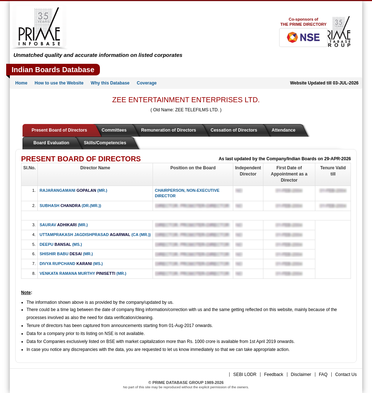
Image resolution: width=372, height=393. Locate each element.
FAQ (323, 374)
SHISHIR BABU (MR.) (66, 254)
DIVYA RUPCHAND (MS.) (71, 263)
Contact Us (346, 374)
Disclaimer (301, 374)
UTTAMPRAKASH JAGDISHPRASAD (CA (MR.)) (95, 234)
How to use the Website (59, 83)
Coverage (147, 83)
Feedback (273, 374)
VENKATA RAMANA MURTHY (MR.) (83, 273)
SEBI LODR (244, 374)
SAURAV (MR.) (64, 225)
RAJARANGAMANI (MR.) (73, 190)
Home (21, 83)
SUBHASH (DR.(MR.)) (70, 205)
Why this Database (110, 83)
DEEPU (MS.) (61, 244)
